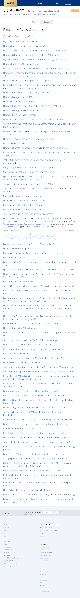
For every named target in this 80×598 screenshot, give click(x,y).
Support (42, 536)
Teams (10, 14)
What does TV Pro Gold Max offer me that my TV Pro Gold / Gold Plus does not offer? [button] (39, 292)
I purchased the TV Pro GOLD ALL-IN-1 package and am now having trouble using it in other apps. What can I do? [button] (40, 178)
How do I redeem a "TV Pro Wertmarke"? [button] (22, 63)
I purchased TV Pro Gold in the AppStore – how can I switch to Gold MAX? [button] (38, 269)
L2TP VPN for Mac (9, 566)
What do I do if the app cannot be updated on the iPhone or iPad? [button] (35, 50)
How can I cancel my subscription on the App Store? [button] (28, 80)
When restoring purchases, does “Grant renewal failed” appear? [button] (33, 119)
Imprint (42, 585)
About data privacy (28, 514)
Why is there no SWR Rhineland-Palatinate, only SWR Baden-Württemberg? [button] (39, 494)
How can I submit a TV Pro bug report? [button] (22, 328)
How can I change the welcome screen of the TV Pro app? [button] (31, 54)
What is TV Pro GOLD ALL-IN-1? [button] (18, 143)
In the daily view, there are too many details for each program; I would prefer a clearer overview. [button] (37, 477)
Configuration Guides (46, 552)
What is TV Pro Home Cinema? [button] (18, 281)
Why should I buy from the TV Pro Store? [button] (22, 209)
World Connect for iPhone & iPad (49, 530)
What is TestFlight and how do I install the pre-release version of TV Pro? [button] (38, 442)
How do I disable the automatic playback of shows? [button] (27, 490)
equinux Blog (43, 580)
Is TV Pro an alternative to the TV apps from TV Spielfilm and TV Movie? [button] (37, 419)
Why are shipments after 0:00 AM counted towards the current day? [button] (36, 68)
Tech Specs (17, 14)
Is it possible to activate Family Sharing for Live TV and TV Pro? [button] (33, 252)
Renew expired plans (10, 552)
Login (74, 3)
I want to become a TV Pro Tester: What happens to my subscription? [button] (36, 437)
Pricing (34, 14)
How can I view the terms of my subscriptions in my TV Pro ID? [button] (33, 105)
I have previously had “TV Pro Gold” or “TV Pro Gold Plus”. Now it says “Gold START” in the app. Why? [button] (39, 275)
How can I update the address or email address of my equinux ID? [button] (35, 147)
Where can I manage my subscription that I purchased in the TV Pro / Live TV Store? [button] (38, 133)
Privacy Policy (43, 574)
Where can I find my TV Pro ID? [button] (18, 353)
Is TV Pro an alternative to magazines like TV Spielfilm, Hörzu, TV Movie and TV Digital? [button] (39, 154)
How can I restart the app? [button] (16, 248)
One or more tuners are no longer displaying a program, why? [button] (33, 349)
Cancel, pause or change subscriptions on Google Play (24, 224)
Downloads (52, 14)
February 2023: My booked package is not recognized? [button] (29, 344)
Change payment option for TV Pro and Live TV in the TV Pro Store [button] (35, 458)
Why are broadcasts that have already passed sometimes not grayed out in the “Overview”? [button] (39, 125)
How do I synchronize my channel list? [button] (21, 362)
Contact (46, 22)
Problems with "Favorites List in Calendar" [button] (23, 204)
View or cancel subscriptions (58, 226)
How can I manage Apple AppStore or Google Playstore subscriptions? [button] (37, 218)
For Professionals (8, 550)
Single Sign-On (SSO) (10, 561)
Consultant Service (26, 14)
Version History (44, 561)
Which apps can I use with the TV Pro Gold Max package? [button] (30, 340)
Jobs (41, 583)
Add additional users (9, 555)
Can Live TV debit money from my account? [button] (24, 195)
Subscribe (56, 512)
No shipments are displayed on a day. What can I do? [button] (28, 138)
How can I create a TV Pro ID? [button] (17, 96)
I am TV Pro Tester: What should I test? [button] (22, 428)
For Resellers (7, 547)
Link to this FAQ (72, 230)
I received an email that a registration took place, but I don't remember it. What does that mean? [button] (38, 501)
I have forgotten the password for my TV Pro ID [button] (26, 92)
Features (5, 14)
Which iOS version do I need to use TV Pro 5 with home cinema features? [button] (38, 285)
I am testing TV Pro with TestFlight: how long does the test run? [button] (33, 454)
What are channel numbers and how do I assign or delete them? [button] (34, 395)
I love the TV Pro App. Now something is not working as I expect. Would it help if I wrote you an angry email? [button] (38, 318)
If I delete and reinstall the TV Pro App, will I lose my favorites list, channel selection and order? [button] (38, 385)
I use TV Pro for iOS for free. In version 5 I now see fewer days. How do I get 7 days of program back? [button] (39, 263)
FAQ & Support (41, 14)
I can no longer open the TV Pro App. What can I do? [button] (28, 244)
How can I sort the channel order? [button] (19, 114)
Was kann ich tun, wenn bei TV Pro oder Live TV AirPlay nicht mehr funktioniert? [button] (35, 414)
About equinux (44, 572)
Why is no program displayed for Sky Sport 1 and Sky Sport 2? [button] (33, 358)
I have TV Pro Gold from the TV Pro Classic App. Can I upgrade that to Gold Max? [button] (39, 334)
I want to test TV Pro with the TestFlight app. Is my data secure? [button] (33, 433)
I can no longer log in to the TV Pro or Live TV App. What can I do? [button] (34, 407)
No (18, 230)
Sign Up (68, 3)
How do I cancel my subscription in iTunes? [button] (24, 45)
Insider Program (44, 558)
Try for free (75, 10)
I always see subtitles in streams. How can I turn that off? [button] (30, 391)
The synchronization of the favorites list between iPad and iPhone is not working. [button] (37, 190)
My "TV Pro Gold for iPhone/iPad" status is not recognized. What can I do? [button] (38, 59)
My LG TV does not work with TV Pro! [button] (21, 41)
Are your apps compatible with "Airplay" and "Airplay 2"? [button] (30, 167)
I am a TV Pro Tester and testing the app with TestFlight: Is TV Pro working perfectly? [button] (39, 448)
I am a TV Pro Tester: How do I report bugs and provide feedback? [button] (35, 424)
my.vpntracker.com (45, 555)
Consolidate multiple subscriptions (13, 558)
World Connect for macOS (47, 528)
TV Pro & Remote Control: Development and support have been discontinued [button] (34, 161)
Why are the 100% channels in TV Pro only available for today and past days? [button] (37, 484)
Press (41, 577)
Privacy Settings (44, 591)
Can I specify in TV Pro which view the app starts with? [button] (29, 171)
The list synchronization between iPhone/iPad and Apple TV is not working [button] (39, 367)
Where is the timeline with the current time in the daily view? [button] (32, 470)
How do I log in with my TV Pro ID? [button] (19, 101)
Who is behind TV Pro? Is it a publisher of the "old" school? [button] (31, 323)
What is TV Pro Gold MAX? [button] (15, 257)
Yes (14, 230)
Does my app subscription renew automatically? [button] (26, 200)
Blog (47, 14)
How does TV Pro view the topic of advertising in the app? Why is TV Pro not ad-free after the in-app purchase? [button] (39, 74)
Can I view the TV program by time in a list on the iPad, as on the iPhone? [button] (38, 371)
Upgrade (6, 544)
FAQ (33, 22)
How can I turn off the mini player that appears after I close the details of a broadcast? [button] (39, 402)
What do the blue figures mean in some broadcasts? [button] (28, 213)
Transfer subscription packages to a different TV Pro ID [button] (29, 183)
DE (60, 3)
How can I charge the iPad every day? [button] (21, 110)
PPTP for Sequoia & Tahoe (11, 563)
